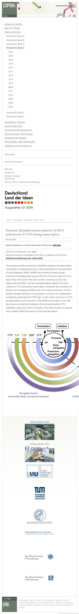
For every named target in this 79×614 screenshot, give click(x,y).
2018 (10, 64)
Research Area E (15, 112)
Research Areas (15, 122)
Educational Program (19, 134)
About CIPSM (12, 28)
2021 (10, 52)
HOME (5, 16)
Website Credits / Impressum (30, 605)
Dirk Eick (57, 245)
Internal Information (14, 162)
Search (22, 607)
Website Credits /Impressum (13, 177)
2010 (10, 95)
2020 (10, 56)
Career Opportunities (18, 146)
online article (37, 258)
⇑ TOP (7, 599)
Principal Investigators (27, 603)
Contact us (10, 172)
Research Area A (15, 36)
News (31, 600)
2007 (10, 107)
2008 (10, 103)
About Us (39, 600)
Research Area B (15, 40)
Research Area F (15, 116)
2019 (10, 60)
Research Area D (15, 48)
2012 (10, 87)
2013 (10, 83)
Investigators (13, 126)
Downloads (10, 154)
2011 (10, 91)
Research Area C (15, 44)
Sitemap (8, 169)
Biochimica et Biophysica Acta (18, 258)
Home (8, 220)
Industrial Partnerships (20, 142)
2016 (10, 71)
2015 (10, 75)
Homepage (23, 600)
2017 (10, 67)
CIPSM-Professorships (18, 130)
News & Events (14, 24)
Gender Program (15, 138)
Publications (13, 32)
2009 (10, 99)
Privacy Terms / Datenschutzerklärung (22, 182)
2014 (10, 79)
